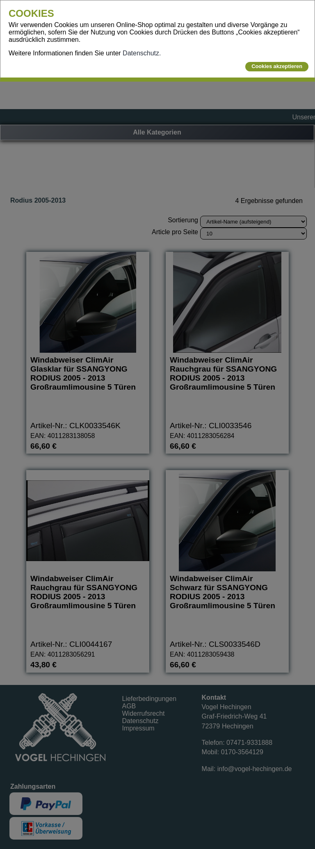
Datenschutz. (142, 53)
